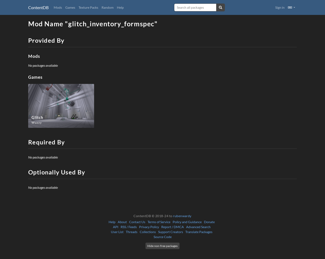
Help (120, 7)
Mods (58, 7)
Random (108, 7)
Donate (209, 222)
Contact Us (137, 222)
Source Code (163, 237)
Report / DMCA (172, 227)
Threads (131, 232)
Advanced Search (198, 227)
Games (70, 7)
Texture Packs (88, 7)
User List (117, 232)
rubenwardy (182, 216)
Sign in (280, 7)
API (115, 227)
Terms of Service (159, 222)
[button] (291, 7)
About (122, 222)
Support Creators (170, 232)
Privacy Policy (149, 227)
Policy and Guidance (187, 222)
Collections (148, 232)
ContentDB (38, 7)
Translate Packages (198, 232)
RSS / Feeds (129, 227)
